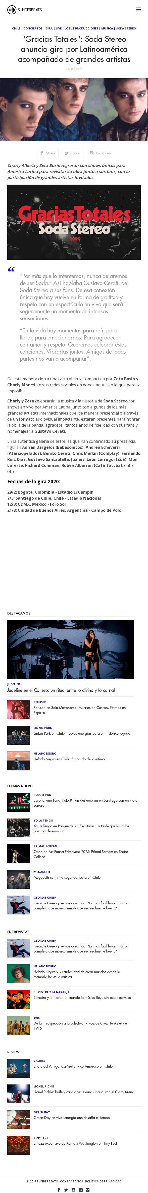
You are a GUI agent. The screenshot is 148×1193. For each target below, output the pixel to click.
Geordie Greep (45, 897)
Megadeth (42, 872)
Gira (49, 28)
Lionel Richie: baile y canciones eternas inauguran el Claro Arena (84, 1092)
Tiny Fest (41, 1138)
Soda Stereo (126, 28)
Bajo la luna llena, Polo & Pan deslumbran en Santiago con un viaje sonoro (85, 803)
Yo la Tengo (43, 820)
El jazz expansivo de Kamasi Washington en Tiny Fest (75, 1143)
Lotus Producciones (81, 28)
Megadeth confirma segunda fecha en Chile (67, 877)
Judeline (13, 684)
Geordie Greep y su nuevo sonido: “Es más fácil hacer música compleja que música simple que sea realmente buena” (81, 905)
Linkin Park (43, 728)
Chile (16, 28)
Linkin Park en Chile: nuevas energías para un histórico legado (82, 733)
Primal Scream (46, 846)
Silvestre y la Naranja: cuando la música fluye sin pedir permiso (82, 998)
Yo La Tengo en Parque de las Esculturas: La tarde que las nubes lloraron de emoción (82, 828)
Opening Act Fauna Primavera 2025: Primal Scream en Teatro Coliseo (81, 854)
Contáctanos (71, 1181)
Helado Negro (45, 753)
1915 (37, 1017)
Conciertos (32, 28)
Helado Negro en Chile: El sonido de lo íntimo (69, 759)
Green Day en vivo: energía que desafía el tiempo (72, 1118)
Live (59, 28)
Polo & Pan (42, 795)
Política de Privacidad (103, 1181)
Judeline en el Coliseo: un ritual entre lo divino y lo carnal (61, 690)
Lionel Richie (44, 1086)
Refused (40, 702)
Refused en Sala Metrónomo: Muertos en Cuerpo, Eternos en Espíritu (80, 710)
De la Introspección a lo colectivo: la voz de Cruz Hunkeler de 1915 (80, 1025)
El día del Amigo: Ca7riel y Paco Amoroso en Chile (73, 1066)
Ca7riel (39, 1061)
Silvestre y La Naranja (52, 992)
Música (107, 28)
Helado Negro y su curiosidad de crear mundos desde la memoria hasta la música (77, 974)
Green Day (42, 1112)
